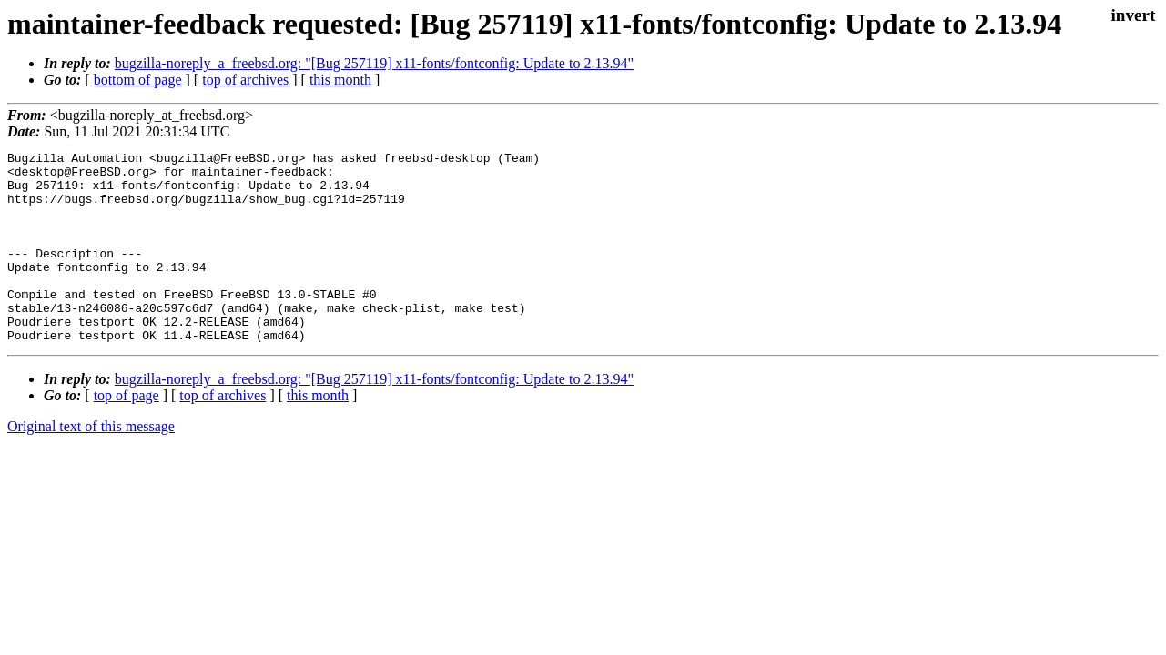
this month (340, 79)
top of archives (245, 79)
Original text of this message (91, 464)
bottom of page (138, 79)
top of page (126, 433)
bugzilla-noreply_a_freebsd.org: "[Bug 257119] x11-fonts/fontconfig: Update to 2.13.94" (374, 63)
